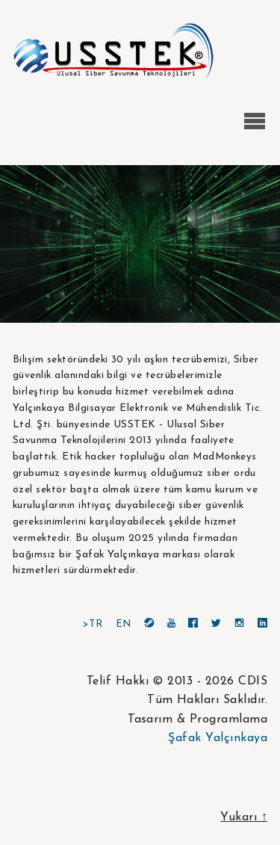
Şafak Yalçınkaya (217, 738)
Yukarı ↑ (243, 817)
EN (123, 624)
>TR (92, 624)
